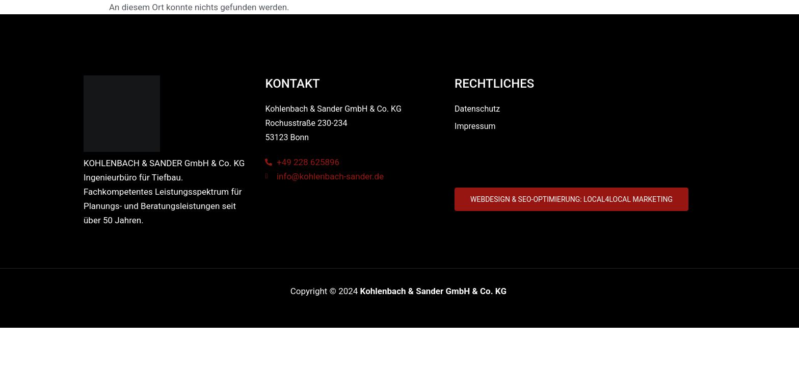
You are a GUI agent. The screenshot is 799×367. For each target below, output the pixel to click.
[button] (571, 199)
